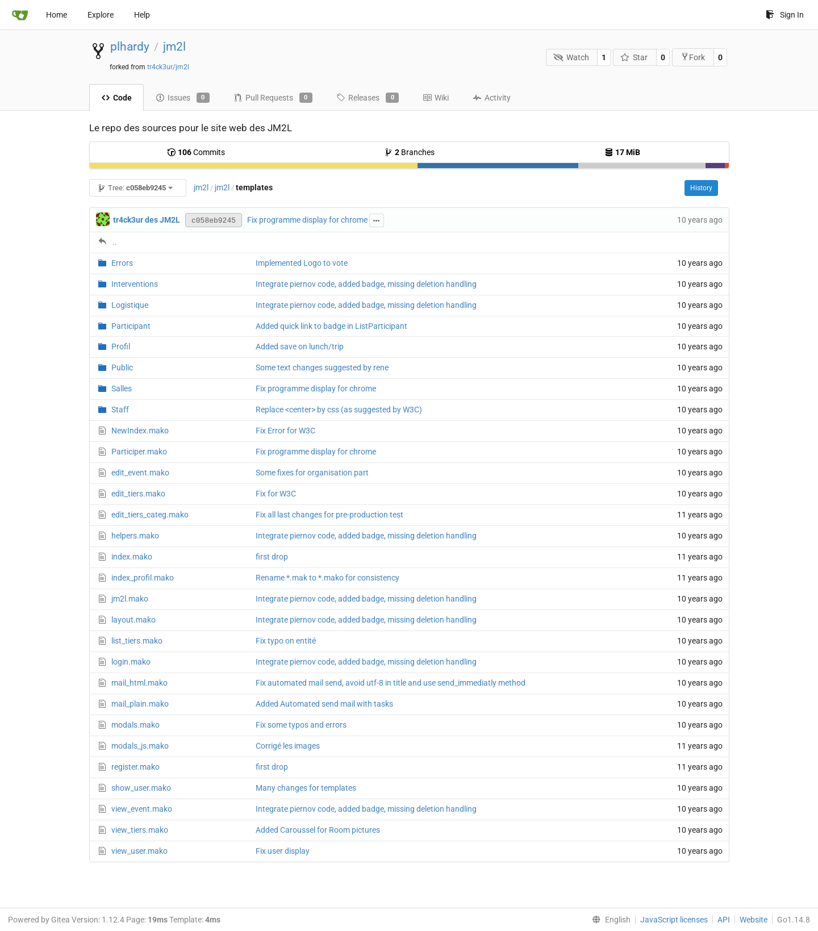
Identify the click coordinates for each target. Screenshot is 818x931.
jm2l (174, 46)
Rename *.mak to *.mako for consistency (327, 577)
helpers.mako (135, 535)
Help (142, 14)
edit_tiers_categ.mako (150, 514)
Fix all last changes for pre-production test (329, 514)
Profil (120, 346)
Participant (131, 326)
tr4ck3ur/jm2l (168, 67)
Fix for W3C (276, 493)
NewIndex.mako (140, 430)
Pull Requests (272, 98)
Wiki (436, 97)
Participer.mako (139, 451)
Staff (120, 409)
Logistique (129, 305)
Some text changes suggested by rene (322, 367)
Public (122, 367)
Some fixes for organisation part (312, 472)
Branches (409, 152)
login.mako (131, 661)
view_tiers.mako (139, 829)
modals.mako (135, 724)
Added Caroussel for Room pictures (318, 829)
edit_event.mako (140, 472)
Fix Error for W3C (285, 430)
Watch (571, 57)
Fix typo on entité (286, 640)
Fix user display (283, 850)
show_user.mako (141, 787)
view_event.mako (141, 808)
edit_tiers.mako (138, 493)
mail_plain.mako (140, 703)
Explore (100, 14)
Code (116, 97)
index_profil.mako (142, 577)
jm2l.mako (129, 598)
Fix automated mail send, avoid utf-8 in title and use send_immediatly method (390, 682)
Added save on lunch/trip (300, 346)
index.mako (131, 556)
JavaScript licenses (674, 919)
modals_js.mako (140, 745)
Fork (693, 57)
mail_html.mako (139, 682)
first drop (272, 556)
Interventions (134, 284)
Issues (183, 98)
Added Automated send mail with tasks (324, 703)
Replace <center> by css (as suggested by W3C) (339, 409)
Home (56, 14)
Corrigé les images (288, 745)
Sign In (784, 14)
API (723, 919)
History (701, 188)
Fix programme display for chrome (307, 219)
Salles (121, 388)
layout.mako (133, 619)
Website (753, 919)
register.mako (135, 766)
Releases (367, 98)
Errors (122, 263)
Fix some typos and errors (301, 724)
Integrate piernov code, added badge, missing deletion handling (366, 284)
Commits (196, 152)
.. (114, 242)
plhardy (129, 46)
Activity (492, 97)
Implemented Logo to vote (302, 263)
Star (634, 57)
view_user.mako (139, 850)
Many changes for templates (306, 787)
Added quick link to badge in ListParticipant (331, 326)
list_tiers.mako (136, 640)
